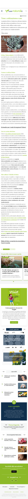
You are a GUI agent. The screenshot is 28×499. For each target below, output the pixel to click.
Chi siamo (4, 486)
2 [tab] (14, 281)
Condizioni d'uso (7, 491)
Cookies (22, 491)
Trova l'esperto (21, 486)
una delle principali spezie (13, 134)
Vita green (12, 249)
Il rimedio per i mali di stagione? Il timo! (13, 127)
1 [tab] (13, 281)
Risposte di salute (13, 488)
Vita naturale (6, 249)
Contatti (12, 486)
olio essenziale (17, 113)
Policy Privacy (16, 491)
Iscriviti (14, 471)
